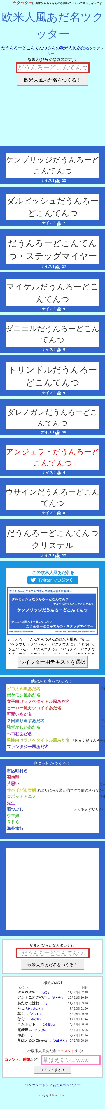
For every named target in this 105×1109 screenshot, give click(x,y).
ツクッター (22, 3)
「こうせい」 (47, 1027)
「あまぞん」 (59, 1044)
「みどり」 (35, 1022)
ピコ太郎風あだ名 (23, 692)
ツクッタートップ (38, 1088)
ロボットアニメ (21, 799)
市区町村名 (17, 774)
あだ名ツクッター (66, 1088)
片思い (13, 787)
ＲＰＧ (13, 825)
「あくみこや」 (34, 1011)
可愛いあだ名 (19, 717)
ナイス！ (50, 180)
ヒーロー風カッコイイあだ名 (34, 711)
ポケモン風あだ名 (23, 698)
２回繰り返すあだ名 (26, 724)
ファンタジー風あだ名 (28, 750)
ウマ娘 (13, 819)
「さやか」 (57, 1001)
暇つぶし (15, 812)
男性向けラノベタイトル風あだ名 (38, 743)
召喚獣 (13, 780)
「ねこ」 (44, 995)
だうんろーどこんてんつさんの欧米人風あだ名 (45, 47)
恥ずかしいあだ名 (23, 730)
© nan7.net (59, 1098)
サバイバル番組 (21, 793)
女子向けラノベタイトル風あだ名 (38, 704)
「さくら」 (35, 1017)
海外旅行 (15, 831)
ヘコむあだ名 (19, 737)
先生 (11, 806)
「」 (45, 1006)
